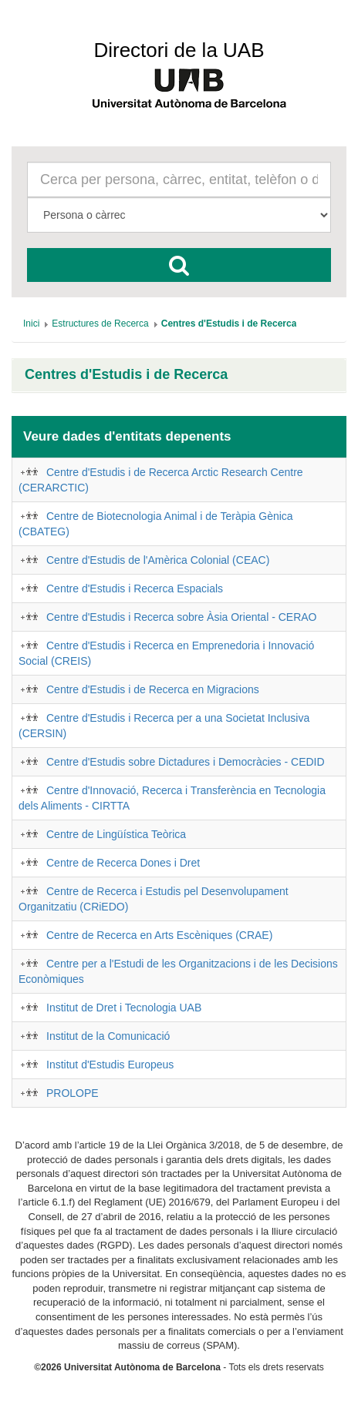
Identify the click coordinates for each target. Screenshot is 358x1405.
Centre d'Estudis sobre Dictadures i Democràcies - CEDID (185, 762)
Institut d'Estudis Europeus (110, 1064)
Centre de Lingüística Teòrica (116, 834)
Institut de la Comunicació (108, 1036)
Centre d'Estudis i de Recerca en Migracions (152, 689)
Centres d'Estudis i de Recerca (126, 374)
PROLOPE (72, 1093)
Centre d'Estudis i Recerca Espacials (134, 588)
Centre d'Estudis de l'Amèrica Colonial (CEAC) (157, 560)
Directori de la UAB (178, 50)
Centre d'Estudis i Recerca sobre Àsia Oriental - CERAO (181, 617)
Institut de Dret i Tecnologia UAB (123, 1007)
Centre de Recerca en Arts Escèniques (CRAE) (159, 935)
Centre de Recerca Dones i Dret (123, 863)
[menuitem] (31, 323)
